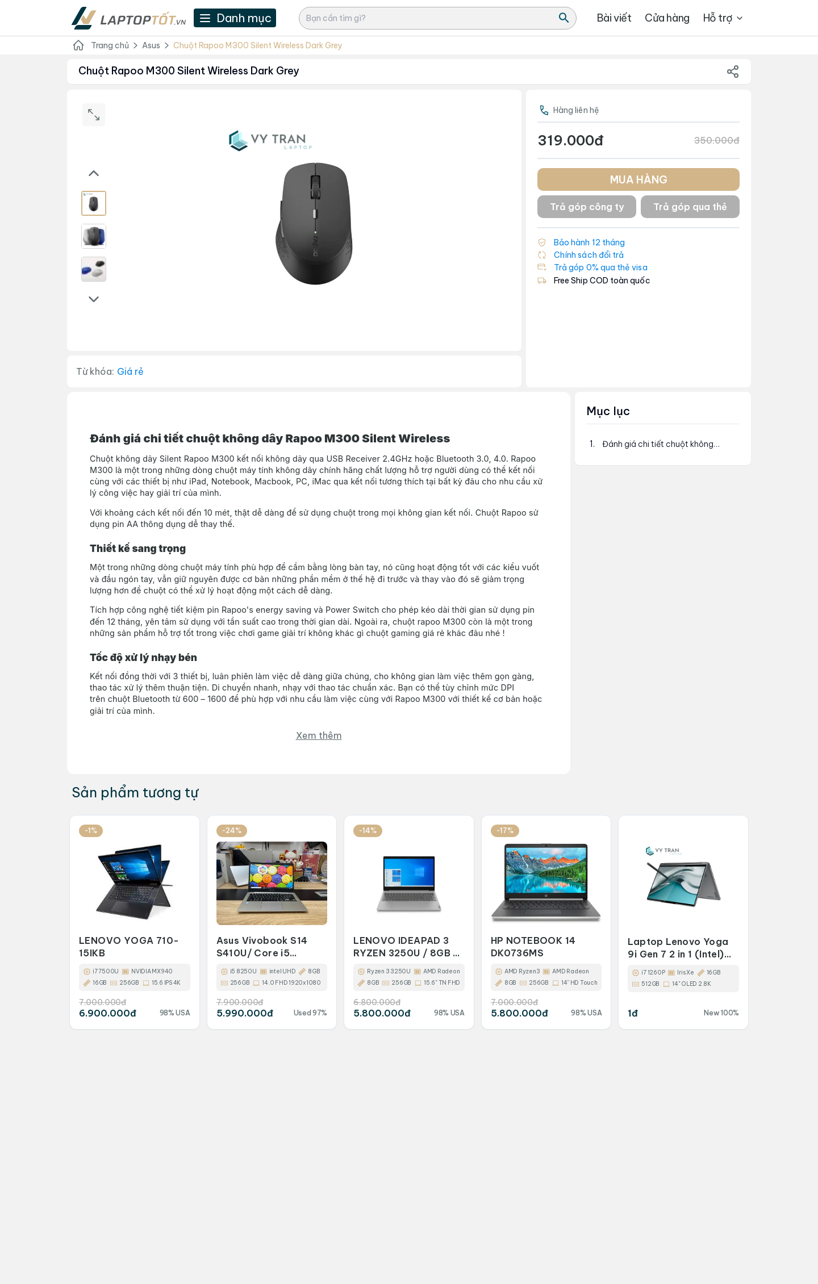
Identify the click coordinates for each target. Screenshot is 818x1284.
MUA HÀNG (638, 179)
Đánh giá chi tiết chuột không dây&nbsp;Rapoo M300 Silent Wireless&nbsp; (659, 444)
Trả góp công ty (587, 206)
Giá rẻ (130, 371)
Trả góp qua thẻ (690, 206)
